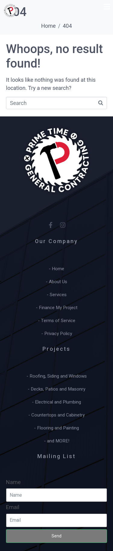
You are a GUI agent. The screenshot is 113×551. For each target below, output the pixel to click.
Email (12, 507)
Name (13, 482)
